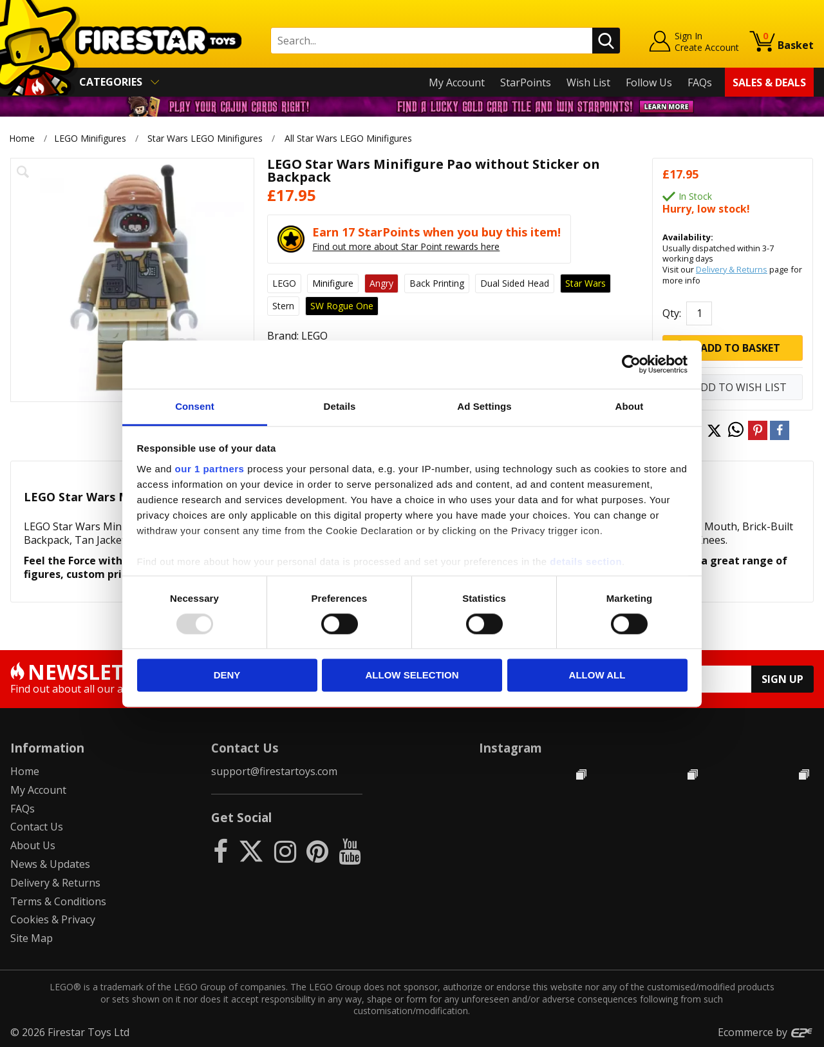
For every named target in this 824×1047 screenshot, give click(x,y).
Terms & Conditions (58, 901)
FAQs (700, 82)
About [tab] (629, 406)
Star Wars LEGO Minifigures (205, 138)
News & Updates (50, 864)
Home (22, 138)
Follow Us (649, 82)
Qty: (671, 313)
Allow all (597, 675)
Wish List (588, 82)
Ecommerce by (766, 1032)
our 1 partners (210, 468)
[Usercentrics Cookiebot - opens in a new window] (631, 364)
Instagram (510, 748)
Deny (227, 675)
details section (586, 561)
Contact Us (36, 827)
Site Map (31, 938)
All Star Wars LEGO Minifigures (348, 138)
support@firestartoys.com (274, 771)
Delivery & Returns (731, 269)
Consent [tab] (194, 406)
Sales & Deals (769, 82)
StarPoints (525, 82)
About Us (32, 845)
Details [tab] (340, 406)
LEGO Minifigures (90, 138)
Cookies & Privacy (52, 919)
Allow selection (412, 675)
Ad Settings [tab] (484, 406)
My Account (457, 82)
